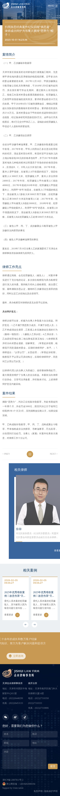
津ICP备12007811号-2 (12, 780)
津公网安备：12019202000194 (18, 783)
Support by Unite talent (12, 788)
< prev (4, 454)
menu (51, 6)
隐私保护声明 (51, 791)
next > (52, 454)
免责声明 (38, 791)
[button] (25, 624)
